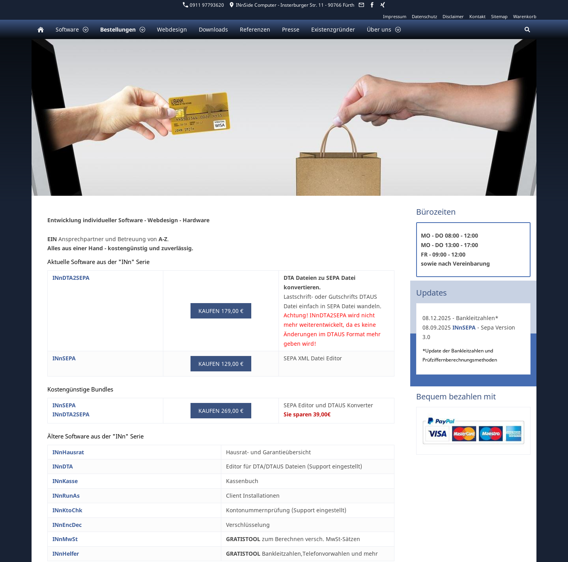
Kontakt (477, 16)
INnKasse (65, 481)
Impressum (394, 16)
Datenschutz (424, 16)
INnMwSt (65, 539)
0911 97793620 (203, 5)
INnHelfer (65, 553)
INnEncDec (67, 524)
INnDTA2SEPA (71, 277)
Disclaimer (453, 16)
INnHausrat (68, 452)
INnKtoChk (67, 510)
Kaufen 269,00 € (220, 410)
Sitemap (499, 16)
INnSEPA (64, 358)
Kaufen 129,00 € (220, 363)
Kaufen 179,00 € (220, 311)
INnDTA (62, 466)
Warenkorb (524, 16)
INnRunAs (66, 495)
